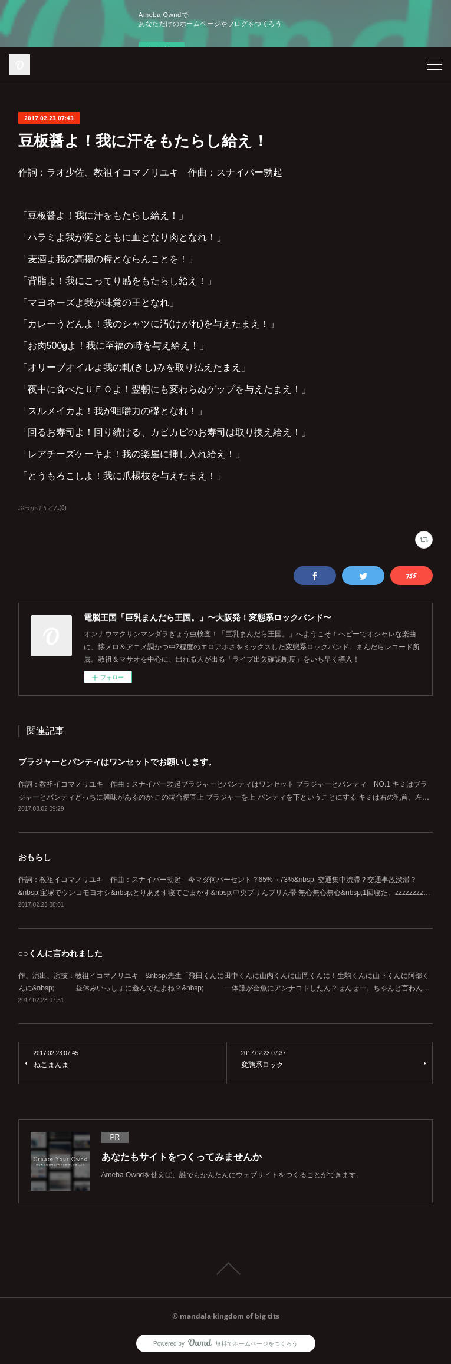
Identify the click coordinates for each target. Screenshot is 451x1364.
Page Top (225, 1268)
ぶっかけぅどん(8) (42, 507)
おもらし (34, 857)
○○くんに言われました (60, 953)
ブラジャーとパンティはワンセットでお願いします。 (117, 762)
